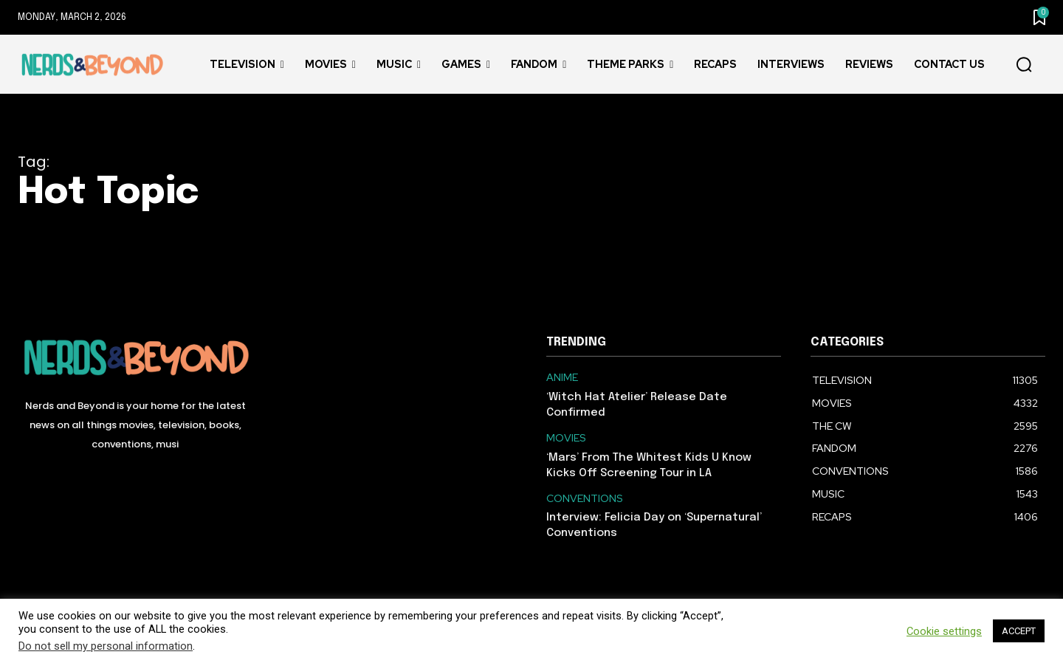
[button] (1023, 65)
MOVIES (566, 438)
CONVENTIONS (584, 498)
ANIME (562, 377)
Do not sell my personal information (105, 646)
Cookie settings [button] (944, 631)
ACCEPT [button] (1019, 630)
